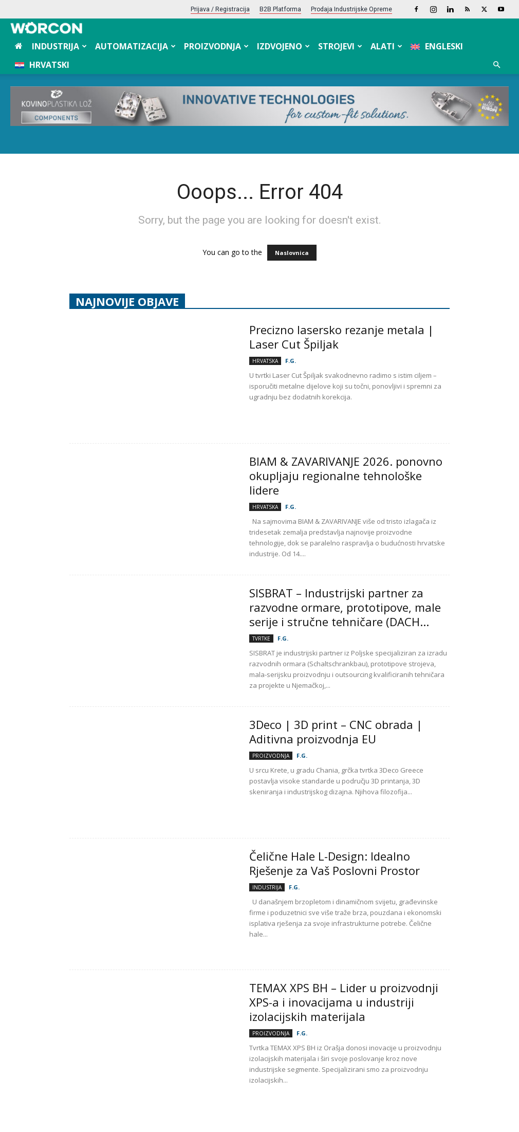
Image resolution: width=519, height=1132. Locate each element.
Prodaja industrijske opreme (351, 9)
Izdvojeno (283, 46)
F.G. (290, 360)
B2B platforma (280, 9)
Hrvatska (265, 360)
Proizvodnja (216, 46)
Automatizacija (135, 46)
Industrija (59, 46)
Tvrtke (261, 638)
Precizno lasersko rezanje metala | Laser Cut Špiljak (341, 337)
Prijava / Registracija (220, 9)
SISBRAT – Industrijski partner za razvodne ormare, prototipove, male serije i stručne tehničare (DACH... (345, 607)
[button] (496, 65)
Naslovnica (292, 253)
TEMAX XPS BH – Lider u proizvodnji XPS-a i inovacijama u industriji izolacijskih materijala (343, 1002)
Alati (386, 46)
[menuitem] (437, 46)
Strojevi (340, 46)
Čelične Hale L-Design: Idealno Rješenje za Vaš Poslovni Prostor (336, 863)
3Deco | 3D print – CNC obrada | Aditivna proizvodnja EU (335, 731)
